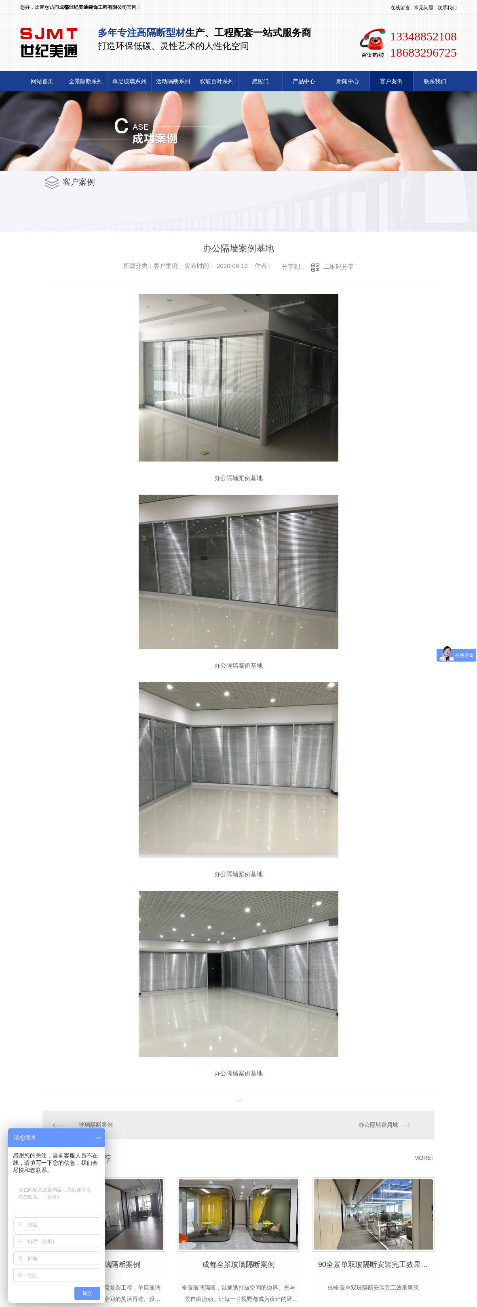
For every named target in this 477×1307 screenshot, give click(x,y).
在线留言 (400, 8)
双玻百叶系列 (217, 81)
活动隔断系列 (173, 81)
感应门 (260, 81)
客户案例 (391, 81)
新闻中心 (347, 81)
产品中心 (304, 81)
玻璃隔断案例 (95, 1124)
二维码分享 (338, 266)
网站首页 (42, 81)
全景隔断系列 (86, 81)
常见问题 (423, 8)
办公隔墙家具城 (379, 1124)
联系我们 (447, 8)
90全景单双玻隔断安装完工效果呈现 (376, 1262)
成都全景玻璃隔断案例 (238, 1262)
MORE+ (424, 1156)
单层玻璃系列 (129, 81)
